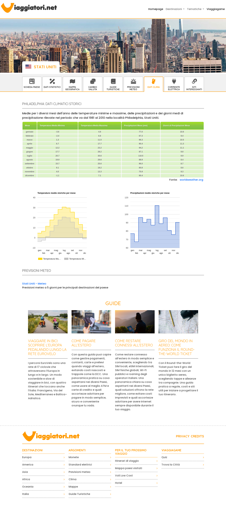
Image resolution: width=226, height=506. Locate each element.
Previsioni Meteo (133, 88)
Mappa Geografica (72, 88)
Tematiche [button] (194, 9)
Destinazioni (32, 450)
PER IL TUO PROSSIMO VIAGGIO (130, 452)
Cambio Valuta (92, 88)
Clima (72, 479)
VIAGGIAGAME (171, 450)
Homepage (155, 9)
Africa (26, 479)
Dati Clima (153, 87)
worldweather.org (191, 180)
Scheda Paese (32, 87)
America (27, 464)
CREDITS (197, 436)
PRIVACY (183, 436)
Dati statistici (52, 87)
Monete (74, 457)
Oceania (27, 487)
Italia (25, 494)
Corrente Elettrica (174, 88)
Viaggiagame (216, 9)
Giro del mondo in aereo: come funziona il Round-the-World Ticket (177, 347)
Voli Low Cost (124, 475)
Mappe (73, 487)
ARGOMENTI (77, 450)
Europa (26, 457)
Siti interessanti (194, 88)
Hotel (118, 483)
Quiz (164, 457)
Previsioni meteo (79, 472)
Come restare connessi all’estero (134, 343)
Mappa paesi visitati (128, 468)
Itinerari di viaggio (127, 461)
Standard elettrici (80, 464)
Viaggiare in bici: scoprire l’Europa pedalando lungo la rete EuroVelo (47, 347)
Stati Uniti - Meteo (34, 284)
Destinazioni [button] (174, 9)
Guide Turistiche (113, 88)
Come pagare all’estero (84, 343)
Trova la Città (170, 464)
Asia (25, 472)
